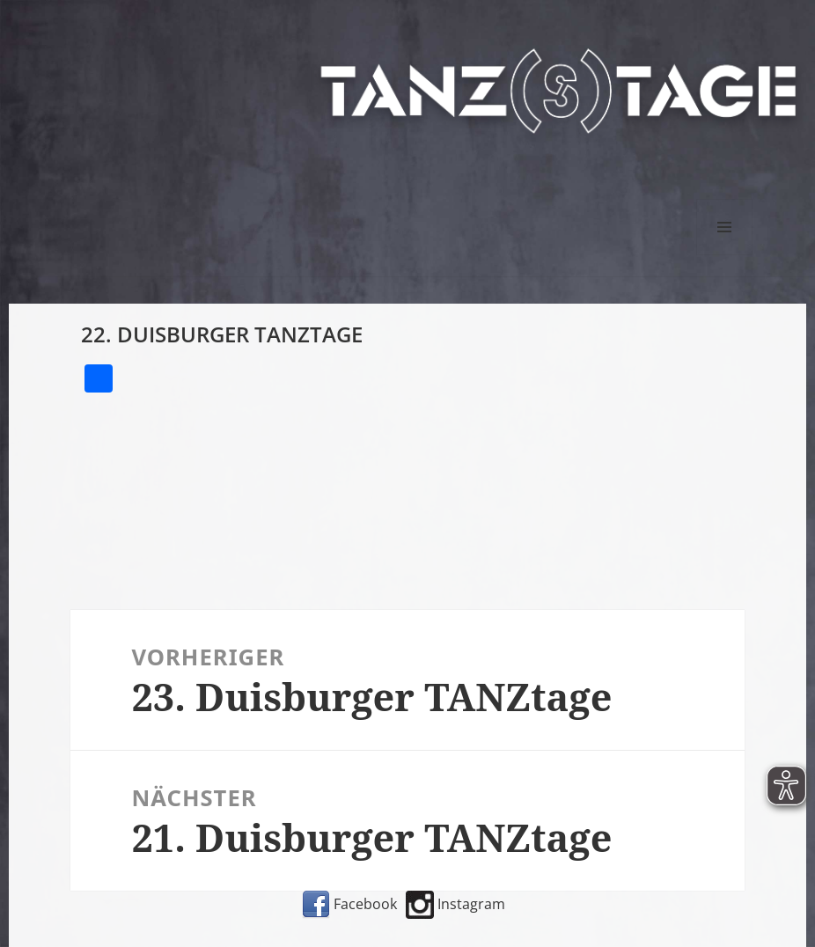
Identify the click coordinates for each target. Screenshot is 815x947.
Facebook (349, 904)
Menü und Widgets (725, 254)
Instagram (455, 904)
